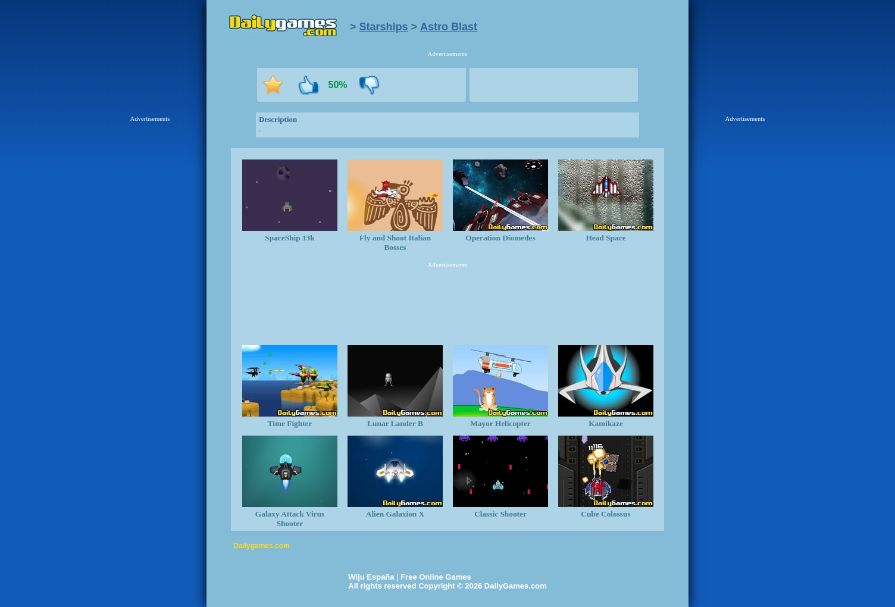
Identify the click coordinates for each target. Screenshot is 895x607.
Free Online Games (435, 576)
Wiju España (371, 576)
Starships (383, 27)
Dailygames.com (261, 546)
